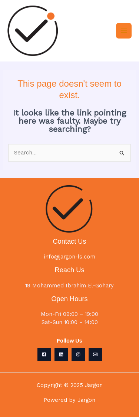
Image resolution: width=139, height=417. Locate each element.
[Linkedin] (61, 354)
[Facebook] (44, 354)
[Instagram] (78, 354)
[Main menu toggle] (124, 31)
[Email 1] (95, 354)
